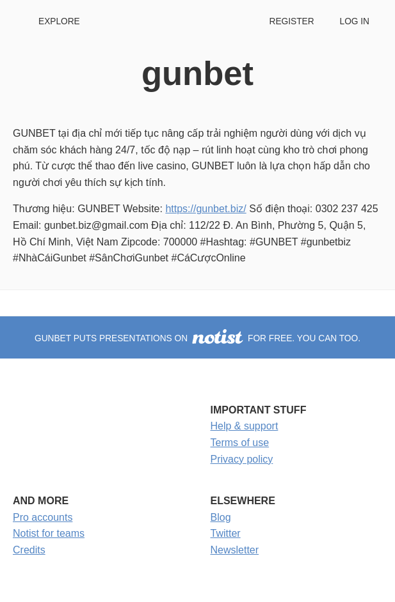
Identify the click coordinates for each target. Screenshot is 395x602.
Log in (354, 21)
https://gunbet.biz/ (205, 208)
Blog (221, 517)
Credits (29, 549)
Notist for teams (49, 533)
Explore (59, 21)
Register (291, 21)
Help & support (244, 426)
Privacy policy (242, 459)
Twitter (226, 533)
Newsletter (235, 549)
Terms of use (240, 442)
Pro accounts (42, 517)
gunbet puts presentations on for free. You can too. (197, 338)
